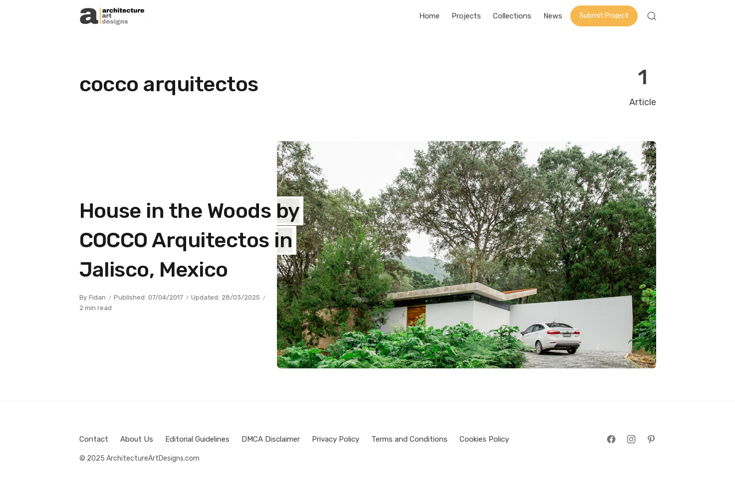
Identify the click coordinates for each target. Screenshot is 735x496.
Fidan (97, 297)
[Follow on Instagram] (631, 439)
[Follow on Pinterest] (651, 439)
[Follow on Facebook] (611, 439)
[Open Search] (652, 16)
